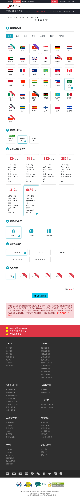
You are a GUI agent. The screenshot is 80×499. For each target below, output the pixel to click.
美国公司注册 (10, 392)
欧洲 (25, 36)
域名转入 (71, 1)
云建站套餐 (10, 422)
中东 (9, 39)
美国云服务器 (46, 360)
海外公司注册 (54, 12)
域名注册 (17, 12)
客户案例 (9, 434)
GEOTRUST (10, 458)
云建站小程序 (40, 12)
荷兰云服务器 (46, 357)
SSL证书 (33, 17)
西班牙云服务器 (46, 377)
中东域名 (9, 363)
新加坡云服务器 (46, 363)
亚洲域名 (9, 348)
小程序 (8, 431)
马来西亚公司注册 (12, 404)
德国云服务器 (46, 348)
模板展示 (9, 425)
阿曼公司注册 (10, 407)
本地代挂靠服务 (46, 437)
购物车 (55, 1)
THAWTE (9, 455)
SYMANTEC (10, 461)
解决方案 (23, 17)
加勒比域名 (10, 366)
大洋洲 (42, 36)
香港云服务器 (46, 366)
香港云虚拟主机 (46, 389)
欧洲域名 (9, 351)
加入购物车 (40, 296)
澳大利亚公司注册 (12, 401)
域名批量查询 (46, 428)
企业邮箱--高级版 (47, 407)
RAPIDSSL (9, 449)
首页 (9, 12)
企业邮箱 (66, 12)
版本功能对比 (10, 437)
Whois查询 (44, 422)
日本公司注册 (10, 398)
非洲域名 (9, 354)
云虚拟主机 (11, 17)
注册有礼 (18, 1)
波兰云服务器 (46, 374)
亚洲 (17, 36)
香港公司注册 (10, 389)
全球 (9, 36)
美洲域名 (9, 360)
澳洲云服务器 (46, 368)
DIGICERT (9, 464)
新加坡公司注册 (11, 395)
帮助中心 (63, 1)
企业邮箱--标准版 (47, 405)
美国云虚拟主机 (46, 392)
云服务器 (27, 12)
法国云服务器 (46, 354)
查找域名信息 (46, 431)
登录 (10, 1)
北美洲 (52, 36)
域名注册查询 (46, 425)
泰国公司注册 (10, 410)
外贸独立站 (10, 428)
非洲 (33, 36)
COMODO (9, 452)
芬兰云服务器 (46, 371)
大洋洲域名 (10, 357)
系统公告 (44, 452)
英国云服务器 (46, 351)
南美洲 (61, 36)
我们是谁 (44, 449)
